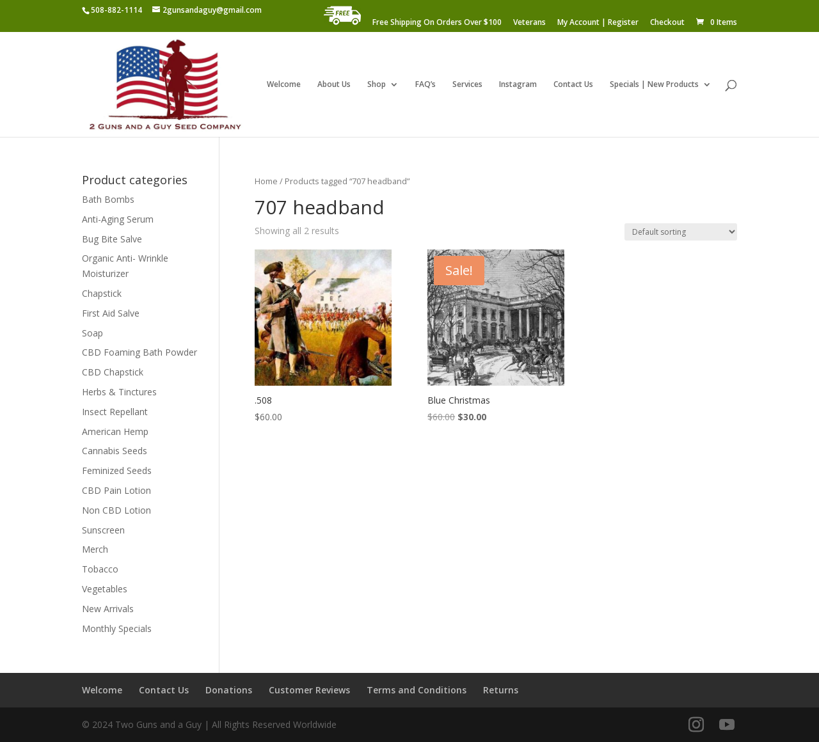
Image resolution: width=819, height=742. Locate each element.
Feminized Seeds (117, 470)
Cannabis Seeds (114, 451)
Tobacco (100, 569)
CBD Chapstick (112, 372)
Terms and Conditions (416, 690)
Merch (95, 549)
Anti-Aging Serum (118, 219)
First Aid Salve (110, 313)
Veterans (529, 23)
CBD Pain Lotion (116, 490)
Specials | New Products (654, 85)
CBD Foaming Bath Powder (139, 352)
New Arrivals (108, 609)
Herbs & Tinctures (119, 392)
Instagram (518, 85)
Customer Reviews (309, 690)
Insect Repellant (115, 412)
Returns (500, 690)
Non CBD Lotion (116, 510)
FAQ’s (425, 85)
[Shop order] (680, 232)
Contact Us (573, 85)
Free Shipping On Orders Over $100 (437, 23)
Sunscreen (103, 530)
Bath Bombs (108, 199)
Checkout (667, 23)
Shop (376, 85)
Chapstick (102, 293)
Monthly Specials (117, 628)
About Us (334, 85)
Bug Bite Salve (112, 239)
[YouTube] (727, 725)
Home (266, 181)
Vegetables (104, 589)
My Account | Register (598, 23)
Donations (228, 690)
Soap (92, 333)
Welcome (284, 85)
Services (467, 85)
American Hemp (115, 431)
